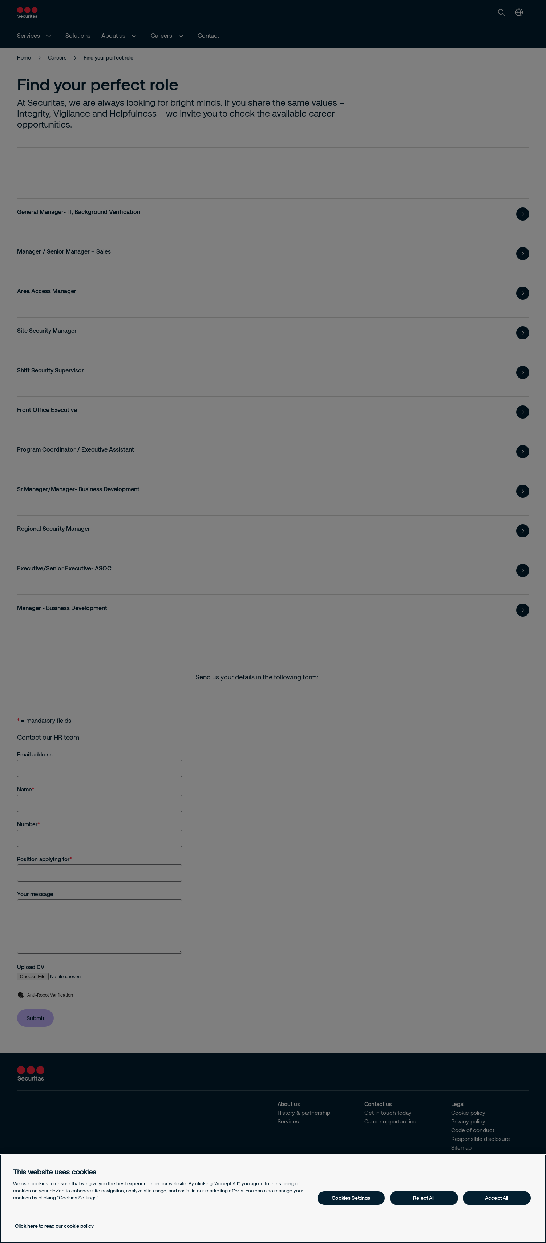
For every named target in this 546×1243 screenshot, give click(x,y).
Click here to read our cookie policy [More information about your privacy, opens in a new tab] (54, 1226)
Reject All (423, 1198)
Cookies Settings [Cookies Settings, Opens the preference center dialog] (351, 1198)
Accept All (496, 1198)
